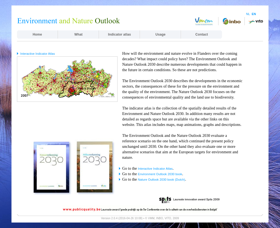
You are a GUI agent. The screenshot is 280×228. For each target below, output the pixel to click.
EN (254, 14)
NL (248, 14)
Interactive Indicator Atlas (37, 53)
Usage (161, 34)
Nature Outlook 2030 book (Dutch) (161, 179)
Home (37, 34)
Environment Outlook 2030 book (160, 174)
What (78, 34)
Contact (202, 34)
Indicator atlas (119, 34)
